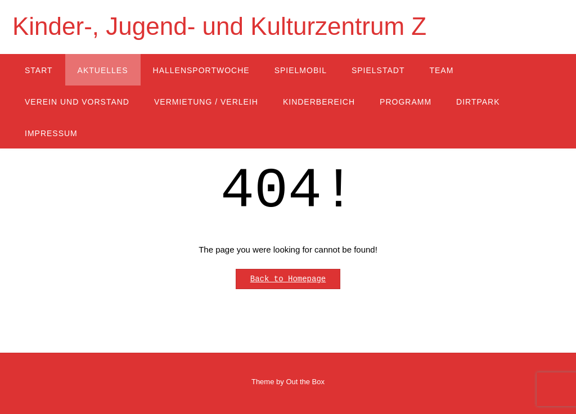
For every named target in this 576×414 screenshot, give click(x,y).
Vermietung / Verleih (206, 101)
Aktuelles (103, 70)
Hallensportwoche (201, 70)
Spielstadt (378, 70)
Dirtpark (478, 101)
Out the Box (305, 381)
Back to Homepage (288, 279)
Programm (405, 101)
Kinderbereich (319, 101)
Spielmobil (300, 70)
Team (441, 70)
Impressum (51, 133)
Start (39, 70)
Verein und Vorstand (77, 101)
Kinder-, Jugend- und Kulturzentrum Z (219, 26)
